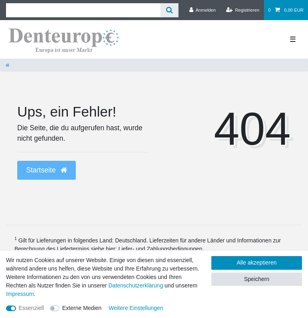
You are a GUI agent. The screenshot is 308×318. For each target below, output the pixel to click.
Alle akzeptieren (257, 262)
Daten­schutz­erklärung (135, 285)
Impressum (20, 294)
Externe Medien (81, 308)
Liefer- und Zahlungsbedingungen (160, 249)
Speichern (256, 279)
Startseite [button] (46, 170)
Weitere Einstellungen (136, 308)
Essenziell (31, 308)
